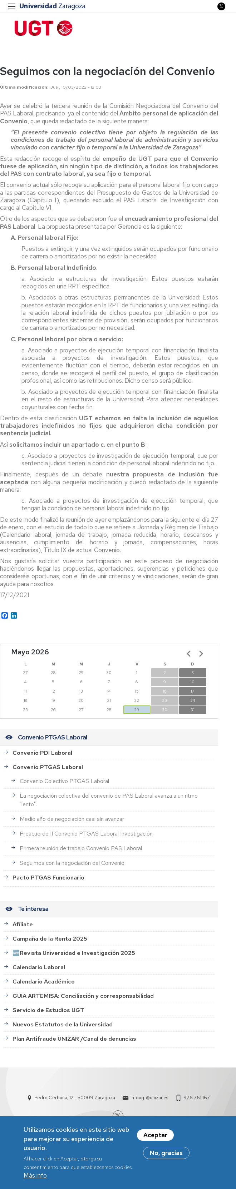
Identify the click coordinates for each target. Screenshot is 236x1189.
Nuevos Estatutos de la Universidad (63, 1024)
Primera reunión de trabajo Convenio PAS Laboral (81, 848)
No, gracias (166, 1154)
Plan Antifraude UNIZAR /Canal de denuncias (74, 1038)
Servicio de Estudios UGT (48, 1010)
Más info (35, 1176)
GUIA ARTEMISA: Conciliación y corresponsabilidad (83, 996)
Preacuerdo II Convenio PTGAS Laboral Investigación (86, 833)
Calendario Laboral (39, 967)
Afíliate (23, 924)
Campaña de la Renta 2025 (50, 938)
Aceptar (155, 1136)
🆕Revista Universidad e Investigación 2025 (74, 953)
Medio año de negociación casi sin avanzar (72, 819)
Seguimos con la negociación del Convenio (72, 863)
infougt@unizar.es (149, 1098)
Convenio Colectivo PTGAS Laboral (64, 781)
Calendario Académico (44, 981)
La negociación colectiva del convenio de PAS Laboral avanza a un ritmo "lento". (109, 800)
